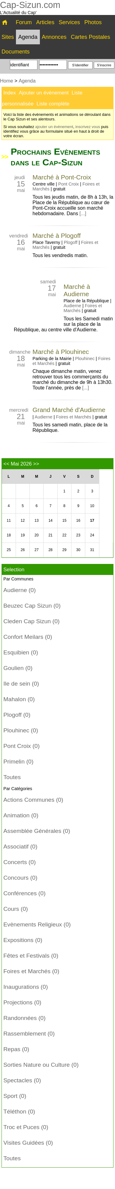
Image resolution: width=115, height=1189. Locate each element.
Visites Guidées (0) (28, 1142)
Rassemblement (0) (29, 1033)
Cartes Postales (90, 37)
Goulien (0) (18, 668)
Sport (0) (14, 1096)
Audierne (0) (19, 590)
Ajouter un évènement (44, 93)
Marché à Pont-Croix (62, 177)
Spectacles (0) (22, 1080)
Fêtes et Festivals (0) (30, 955)
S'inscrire (104, 65)
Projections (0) (22, 1002)
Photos (93, 22)
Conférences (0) (24, 893)
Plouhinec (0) (20, 730)
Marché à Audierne (76, 290)
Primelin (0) (18, 761)
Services (69, 22)
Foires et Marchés (73, 416)
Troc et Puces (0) (25, 1127)
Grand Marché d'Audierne (69, 409)
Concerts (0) (19, 862)
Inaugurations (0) (25, 987)
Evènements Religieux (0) (37, 924)
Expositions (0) (22, 940)
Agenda (28, 37)
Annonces (54, 37)
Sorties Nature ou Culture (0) (41, 1065)
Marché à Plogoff (57, 235)
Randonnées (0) (24, 1018)
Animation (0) (20, 815)
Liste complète (52, 104)
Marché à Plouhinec (61, 351)
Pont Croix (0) (21, 746)
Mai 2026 (21, 464)
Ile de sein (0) (21, 683)
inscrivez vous (87, 126)
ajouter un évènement (54, 126)
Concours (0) (20, 877)
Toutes (12, 777)
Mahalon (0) (19, 699)
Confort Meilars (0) (27, 637)
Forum (24, 22)
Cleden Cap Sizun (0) (31, 621)
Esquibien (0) (20, 652)
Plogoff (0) (16, 715)
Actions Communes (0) (33, 800)
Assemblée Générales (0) (36, 831)
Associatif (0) (20, 846)
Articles (45, 22)
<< (6, 464)
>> (36, 464)
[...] (82, 213)
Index (9, 93)
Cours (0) (15, 909)
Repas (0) (16, 1049)
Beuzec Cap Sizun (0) (32, 605)
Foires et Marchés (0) (31, 971)
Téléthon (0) (19, 1111)
